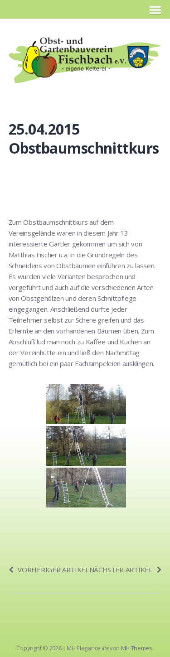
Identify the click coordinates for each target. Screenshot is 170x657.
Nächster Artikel (125, 569)
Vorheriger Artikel (49, 569)
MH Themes (136, 648)
